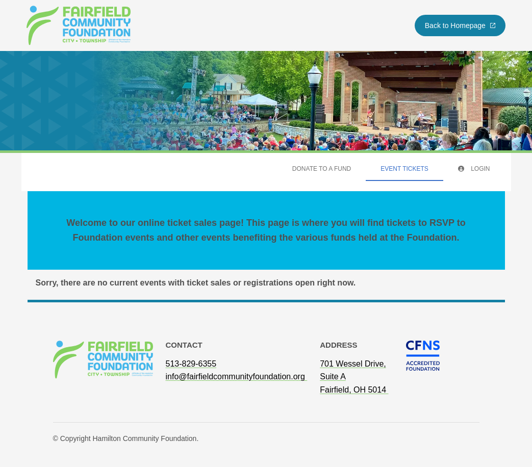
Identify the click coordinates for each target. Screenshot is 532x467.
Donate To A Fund (321, 168)
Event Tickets (404, 168)
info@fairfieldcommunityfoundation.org (237, 376)
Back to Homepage (460, 25)
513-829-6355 (191, 363)
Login (474, 168)
